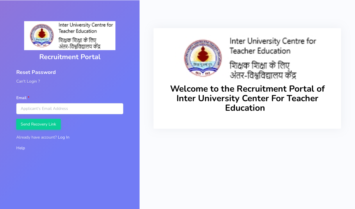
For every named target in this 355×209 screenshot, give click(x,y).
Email (21, 98)
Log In (63, 137)
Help (20, 148)
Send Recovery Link (38, 124)
